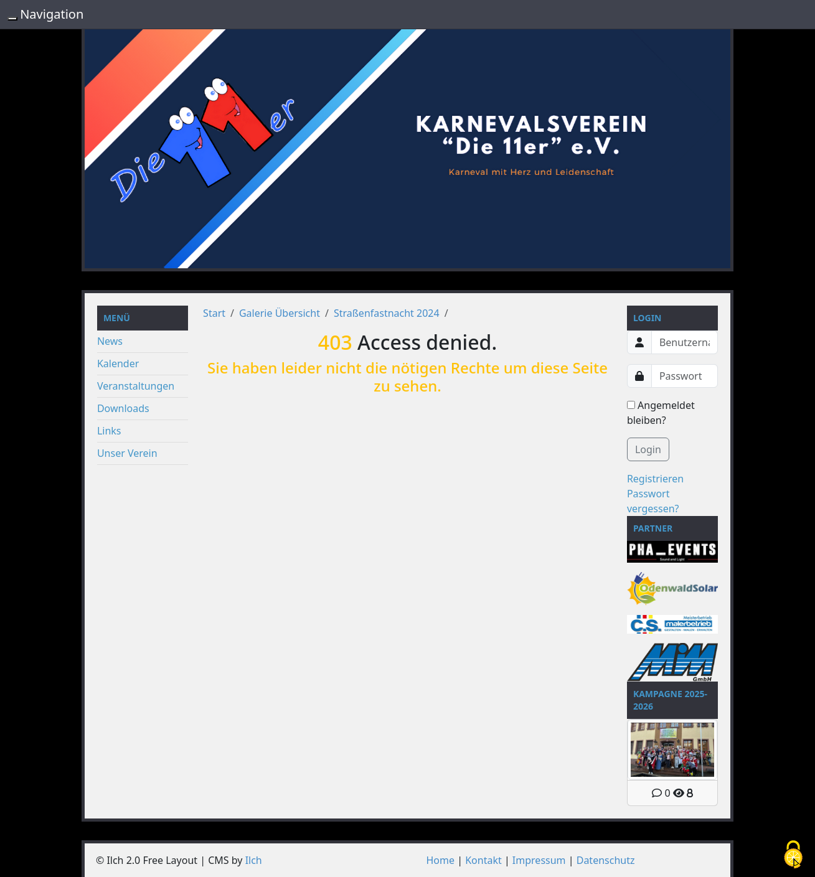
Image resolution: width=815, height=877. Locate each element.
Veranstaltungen (135, 386)
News (110, 341)
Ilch (253, 860)
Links (109, 431)
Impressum (539, 860)
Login (648, 449)
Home (440, 860)
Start (214, 313)
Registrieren (655, 478)
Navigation (51, 14)
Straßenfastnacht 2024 (387, 313)
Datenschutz (606, 860)
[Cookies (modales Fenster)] (793, 855)
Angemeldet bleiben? (661, 412)
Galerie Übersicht (279, 313)
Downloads (123, 408)
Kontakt (483, 860)
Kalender (118, 363)
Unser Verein (127, 453)
